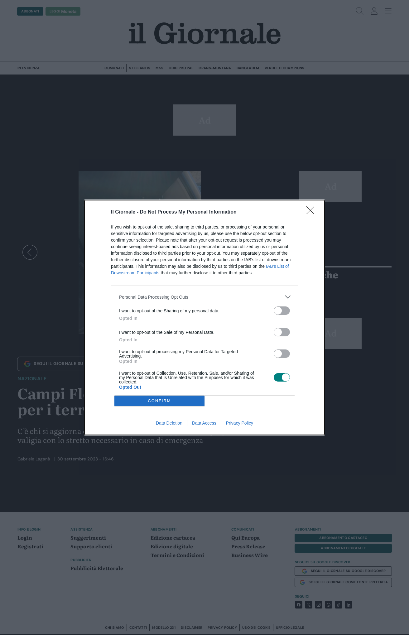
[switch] (282, 310)
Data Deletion (169, 423)
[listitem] (204, 297)
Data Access (204, 423)
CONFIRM (159, 401)
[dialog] (204, 317)
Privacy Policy (239, 423)
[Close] (312, 212)
